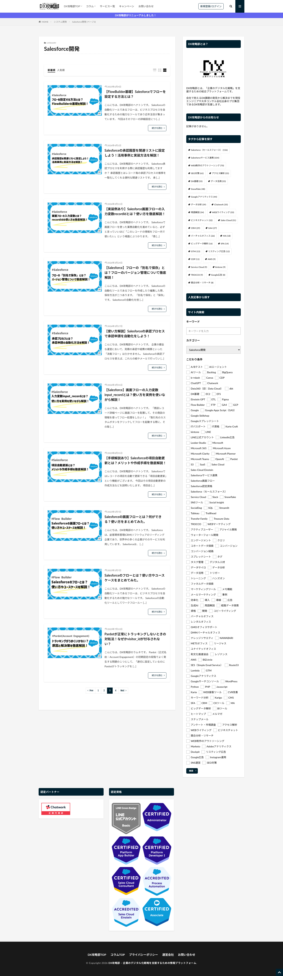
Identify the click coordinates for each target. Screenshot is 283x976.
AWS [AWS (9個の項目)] (211, 259)
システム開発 (60, 21)
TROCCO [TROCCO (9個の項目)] (197, 274)
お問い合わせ (146, 6)
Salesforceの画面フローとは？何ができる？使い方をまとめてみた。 (133, 519)
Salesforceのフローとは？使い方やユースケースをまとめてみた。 (135, 577)
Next (122, 690)
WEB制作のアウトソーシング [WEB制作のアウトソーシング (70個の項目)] (207, 165)
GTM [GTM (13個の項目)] (195, 251)
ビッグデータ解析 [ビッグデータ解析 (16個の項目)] (201, 243)
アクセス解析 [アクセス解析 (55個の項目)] (220, 173)
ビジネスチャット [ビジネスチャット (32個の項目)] (201, 220)
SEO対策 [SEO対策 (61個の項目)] (197, 173)
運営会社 (168, 954)
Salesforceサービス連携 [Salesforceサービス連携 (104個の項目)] (205, 157)
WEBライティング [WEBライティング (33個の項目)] (223, 212)
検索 (191, 770)
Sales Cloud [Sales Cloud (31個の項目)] (228, 220)
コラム (90, 6)
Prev (91, 690)
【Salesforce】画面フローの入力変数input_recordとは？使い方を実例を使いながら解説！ (135, 395)
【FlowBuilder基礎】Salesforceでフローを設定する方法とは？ (135, 94)
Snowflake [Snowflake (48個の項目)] (198, 189)
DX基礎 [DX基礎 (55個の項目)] (197, 181)
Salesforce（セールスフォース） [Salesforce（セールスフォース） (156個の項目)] (209, 150)
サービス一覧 (107, 6)
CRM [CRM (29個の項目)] (195, 228)
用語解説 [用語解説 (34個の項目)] (197, 212)
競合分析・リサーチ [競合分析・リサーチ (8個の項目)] (202, 282)
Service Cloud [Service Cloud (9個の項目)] (199, 267)
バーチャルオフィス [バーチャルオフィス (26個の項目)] (203, 235)
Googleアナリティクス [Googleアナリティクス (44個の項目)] (204, 196)
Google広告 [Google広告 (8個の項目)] (218, 274)
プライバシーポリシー (143, 954)
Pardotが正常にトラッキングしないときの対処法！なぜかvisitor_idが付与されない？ (135, 639)
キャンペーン (126, 6)
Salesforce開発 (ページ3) (84, 21)
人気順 (61, 70)
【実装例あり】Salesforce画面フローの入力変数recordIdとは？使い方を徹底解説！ (135, 211)
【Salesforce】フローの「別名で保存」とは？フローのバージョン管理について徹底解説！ (135, 272)
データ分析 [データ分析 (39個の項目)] (198, 204)
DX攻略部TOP (72, 6)
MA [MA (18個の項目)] (226, 235)
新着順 (51, 70)
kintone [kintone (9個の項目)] (220, 267)
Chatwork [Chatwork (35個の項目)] (221, 204)
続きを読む (157, 128)
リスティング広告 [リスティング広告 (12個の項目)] (219, 251)
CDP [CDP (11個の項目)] (195, 259)
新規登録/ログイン (211, 6)
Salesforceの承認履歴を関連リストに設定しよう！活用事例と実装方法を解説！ (135, 152)
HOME (45, 21)
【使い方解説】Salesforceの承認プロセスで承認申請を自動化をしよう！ (135, 333)
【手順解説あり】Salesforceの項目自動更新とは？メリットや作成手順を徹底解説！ (135, 460)
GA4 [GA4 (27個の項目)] (212, 228)
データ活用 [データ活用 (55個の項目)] (218, 181)
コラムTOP (117, 954)
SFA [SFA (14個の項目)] (225, 243)
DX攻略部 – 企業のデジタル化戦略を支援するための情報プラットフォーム (152, 962)
